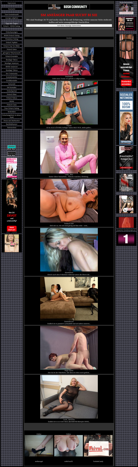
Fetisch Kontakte (11, 56)
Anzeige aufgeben (11, 18)
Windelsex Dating (11, 39)
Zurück (69, 38)
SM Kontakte (11, 87)
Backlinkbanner (11, 124)
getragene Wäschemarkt (12, 53)
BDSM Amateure (12, 67)
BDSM (11, 101)
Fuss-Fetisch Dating (11, 108)
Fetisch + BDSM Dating (11, 26)
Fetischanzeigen (12, 32)
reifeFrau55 (68, 461)
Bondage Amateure (12, 63)
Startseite (11, 9)
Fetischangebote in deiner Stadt (11, 116)
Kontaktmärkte (11, 77)
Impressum (12, 3)
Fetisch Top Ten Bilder (12, 46)
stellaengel (39, 461)
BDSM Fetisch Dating (12, 35)
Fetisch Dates (12, 49)
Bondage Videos (12, 60)
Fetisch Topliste (12, 42)
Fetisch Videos (11, 98)
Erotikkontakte (11, 80)
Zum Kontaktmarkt (12, 14)
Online (39, 444)
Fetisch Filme (11, 94)
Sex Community (12, 74)
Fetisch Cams (12, 105)
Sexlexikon (12, 112)
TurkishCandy (98, 461)
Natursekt (11, 84)
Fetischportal (11, 91)
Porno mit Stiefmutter (12, 121)
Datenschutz (11, 128)
